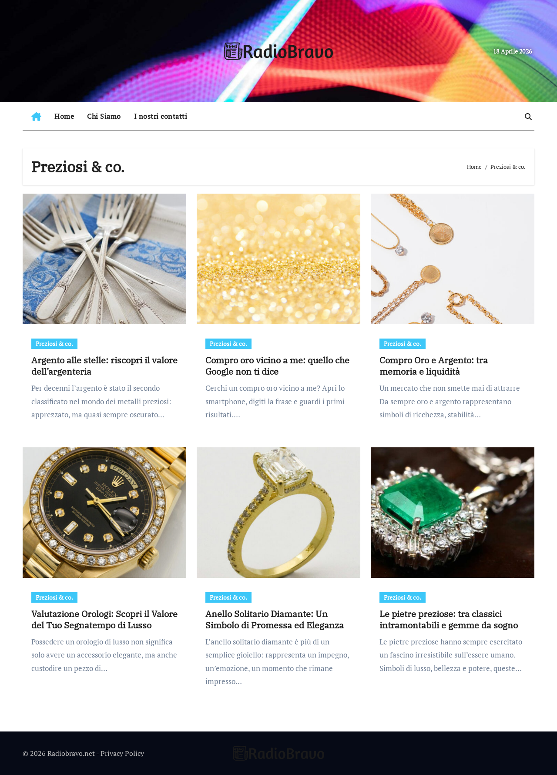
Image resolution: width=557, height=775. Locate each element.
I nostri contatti (161, 116)
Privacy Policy (122, 753)
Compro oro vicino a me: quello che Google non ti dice (277, 365)
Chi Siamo (104, 116)
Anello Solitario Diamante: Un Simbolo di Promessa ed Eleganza (274, 619)
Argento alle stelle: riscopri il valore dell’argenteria (104, 365)
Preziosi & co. (54, 343)
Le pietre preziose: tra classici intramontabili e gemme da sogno (448, 619)
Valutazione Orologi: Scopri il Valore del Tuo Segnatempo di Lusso (104, 619)
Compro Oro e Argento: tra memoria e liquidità (433, 365)
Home (64, 116)
